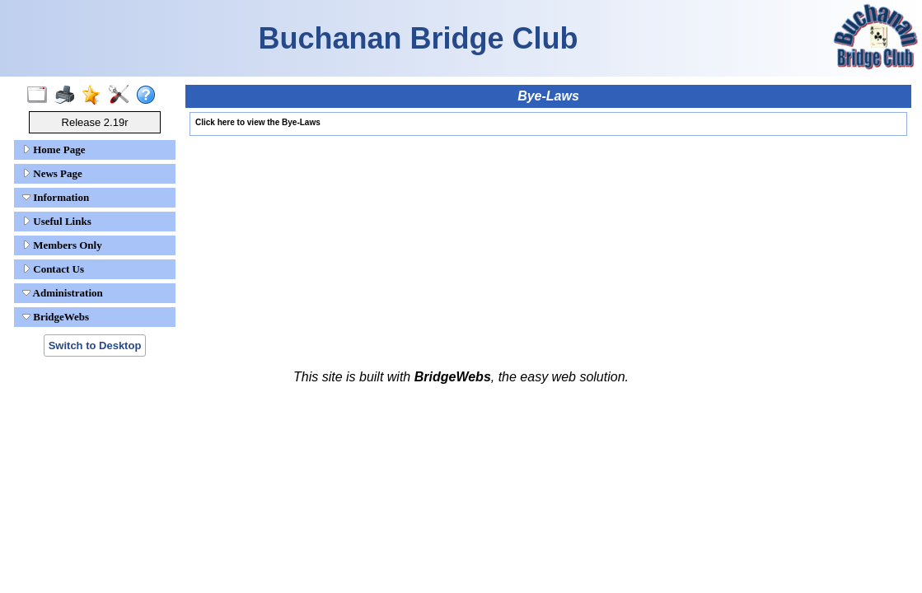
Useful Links (56, 221)
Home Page (53, 149)
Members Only (62, 245)
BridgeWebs (55, 317)
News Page (52, 173)
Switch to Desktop (95, 345)
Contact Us (53, 269)
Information (55, 197)
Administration (62, 293)
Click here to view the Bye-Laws (258, 122)
